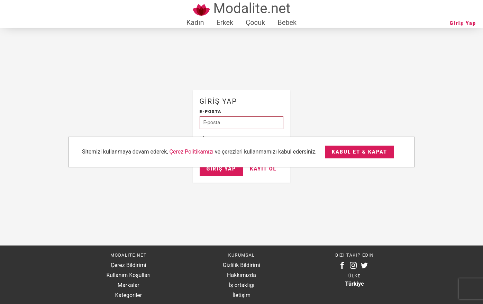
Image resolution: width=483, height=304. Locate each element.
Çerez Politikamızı (191, 151)
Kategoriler (128, 295)
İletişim (241, 295)
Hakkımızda (241, 275)
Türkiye (354, 283)
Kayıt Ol (263, 169)
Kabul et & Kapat (359, 152)
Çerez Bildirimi (128, 265)
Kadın (195, 22)
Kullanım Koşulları (128, 275)
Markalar (128, 285)
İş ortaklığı (241, 285)
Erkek (224, 22)
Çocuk (255, 22)
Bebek (287, 22)
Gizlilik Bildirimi (241, 265)
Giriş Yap (463, 23)
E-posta (210, 111)
